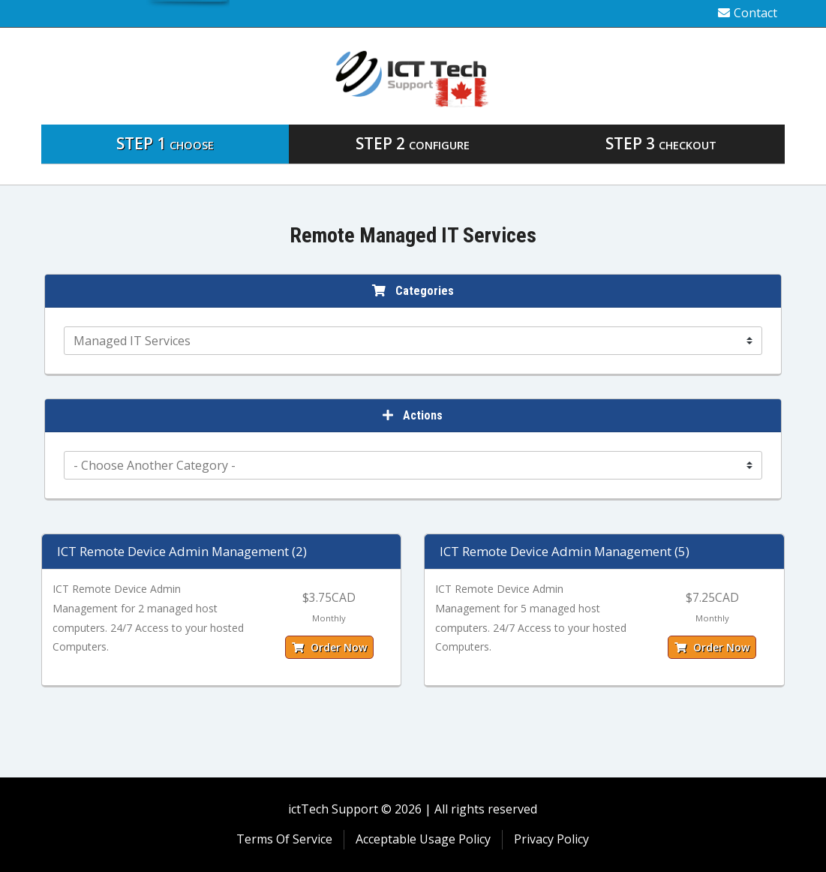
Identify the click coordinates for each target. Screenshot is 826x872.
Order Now (329, 647)
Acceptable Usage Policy (423, 839)
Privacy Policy (551, 839)
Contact (747, 13)
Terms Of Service (284, 839)
